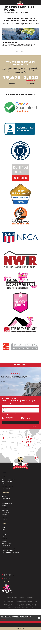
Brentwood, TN (6, 517)
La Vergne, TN (5, 512)
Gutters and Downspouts (9, 418)
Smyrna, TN (5, 507)
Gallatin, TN (5, 510)
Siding (23, 417)
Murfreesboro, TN (6, 501)
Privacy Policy (35, 426)
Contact (4, 538)
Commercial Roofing (8, 417)
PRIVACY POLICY (6, 555)
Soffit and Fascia (26, 418)
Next (22, 51)
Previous (17, 51)
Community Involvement (8, 548)
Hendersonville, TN (7, 503)
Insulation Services (7, 481)
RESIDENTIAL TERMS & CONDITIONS (10, 552)
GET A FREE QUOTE (20, 621)
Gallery (4, 529)
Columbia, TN (5, 514)
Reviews (4, 534)
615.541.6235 (7, 578)
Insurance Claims (6, 543)
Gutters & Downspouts (8, 479)
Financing (4, 541)
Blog (3, 527)
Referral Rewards (6, 545)
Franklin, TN (5, 505)
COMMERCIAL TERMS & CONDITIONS (10, 550)
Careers (4, 532)
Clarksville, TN (6, 498)
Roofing (5, 415)
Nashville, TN (5, 496)
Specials (4, 536)
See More (4, 519)
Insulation (24, 415)
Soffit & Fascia (6, 488)
